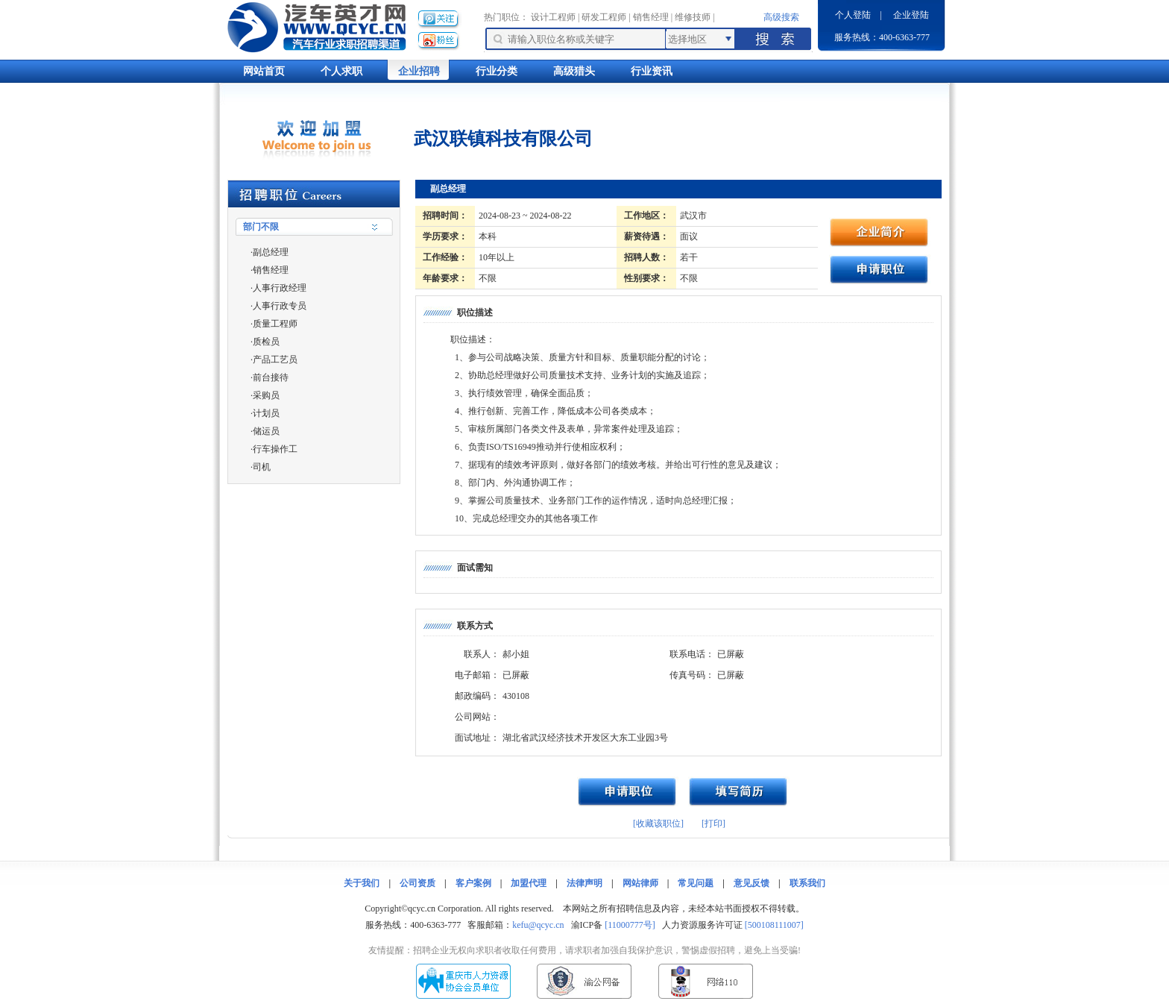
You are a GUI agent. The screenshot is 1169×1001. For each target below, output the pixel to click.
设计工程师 (553, 17)
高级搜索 (781, 17)
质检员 (266, 341)
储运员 (266, 431)
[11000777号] (630, 925)
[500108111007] (774, 925)
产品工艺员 (275, 359)
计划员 (266, 413)
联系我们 (807, 883)
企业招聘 (419, 71)
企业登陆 (911, 15)
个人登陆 (853, 15)
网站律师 (640, 883)
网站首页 (264, 71)
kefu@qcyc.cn (538, 925)
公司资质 (417, 883)
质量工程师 (275, 323)
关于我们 (361, 883)
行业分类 (496, 71)
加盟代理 (528, 883)
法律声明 (584, 883)
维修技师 (692, 17)
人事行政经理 (279, 288)
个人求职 (341, 71)
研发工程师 (604, 17)
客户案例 (473, 883)
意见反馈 (751, 883)
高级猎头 (574, 71)
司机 (262, 467)
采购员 (266, 395)
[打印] (713, 823)
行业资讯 (651, 71)
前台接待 (271, 377)
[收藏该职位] (658, 823)
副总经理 (271, 252)
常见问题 (695, 883)
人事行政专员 (279, 306)
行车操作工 (275, 449)
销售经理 (651, 17)
